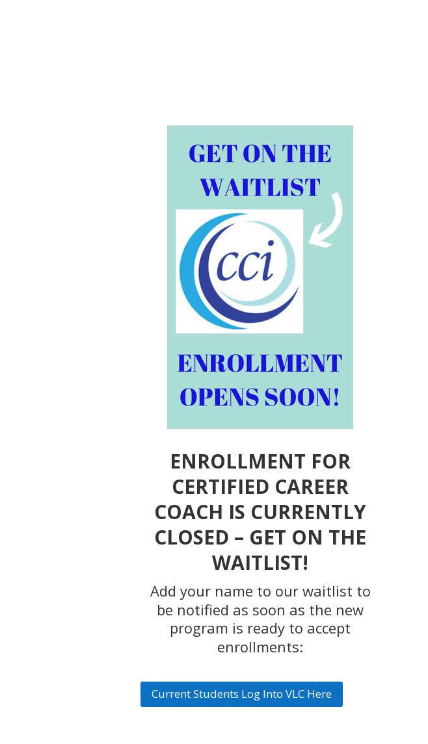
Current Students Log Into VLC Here (242, 693)
